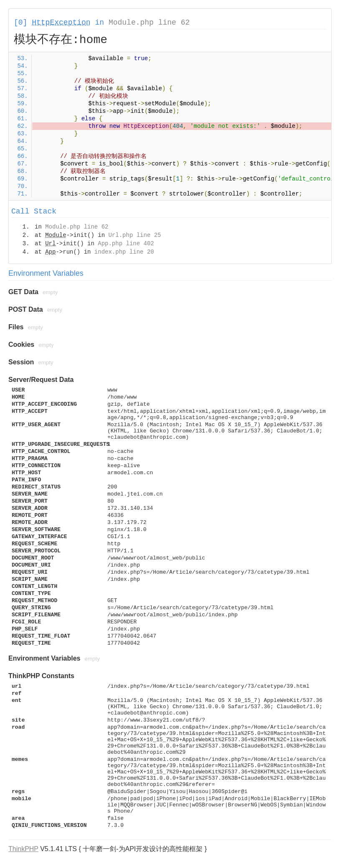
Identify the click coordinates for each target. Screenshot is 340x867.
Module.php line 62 (149, 22)
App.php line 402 (126, 243)
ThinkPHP (23, 848)
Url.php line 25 (134, 235)
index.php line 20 (124, 252)
